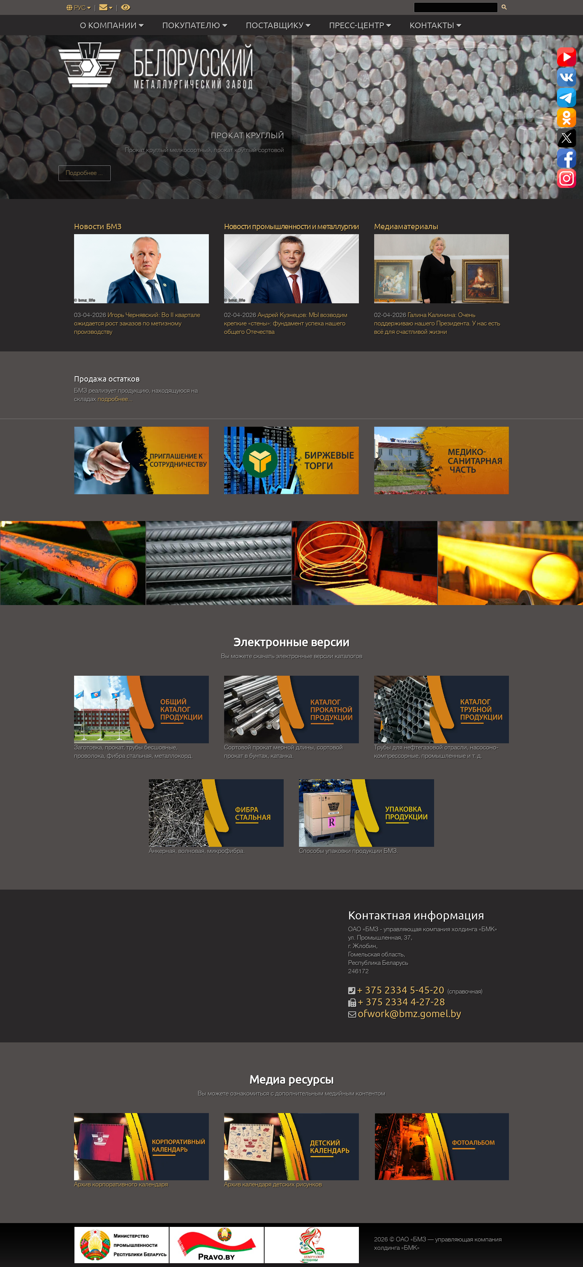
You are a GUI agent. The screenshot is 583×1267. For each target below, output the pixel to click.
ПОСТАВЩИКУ (280, 25)
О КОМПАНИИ (113, 25)
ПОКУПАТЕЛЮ (196, 25)
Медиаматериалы (406, 226)
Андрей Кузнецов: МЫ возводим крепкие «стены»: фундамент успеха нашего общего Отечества (285, 323)
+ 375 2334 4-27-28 (401, 1002)
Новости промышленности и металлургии (291, 226)
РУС (79, 8)
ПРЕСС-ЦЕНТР (362, 25)
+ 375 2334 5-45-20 (400, 990)
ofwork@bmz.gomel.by (409, 1013)
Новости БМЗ (97, 226)
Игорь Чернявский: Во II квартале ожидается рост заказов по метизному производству (137, 323)
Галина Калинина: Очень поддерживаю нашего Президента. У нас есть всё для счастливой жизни (437, 323)
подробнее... (115, 399)
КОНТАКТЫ (437, 25)
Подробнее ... (84, 173)
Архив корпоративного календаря (121, 1184)
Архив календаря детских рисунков (273, 1184)
